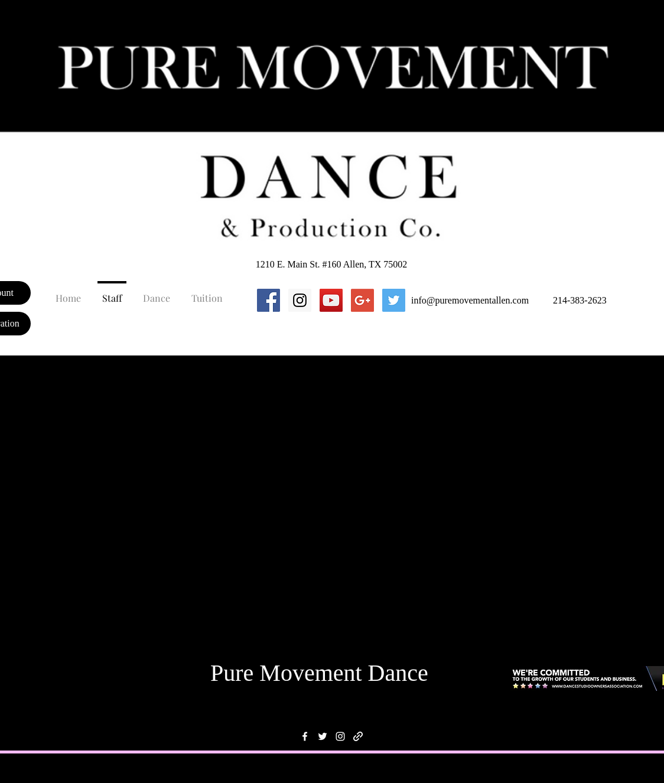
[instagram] (340, 736)
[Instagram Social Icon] (299, 300)
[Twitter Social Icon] (393, 300)
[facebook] (305, 736)
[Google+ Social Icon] (362, 300)
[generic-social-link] (358, 736)
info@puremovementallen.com (470, 300)
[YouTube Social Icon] (331, 300)
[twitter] (322, 736)
